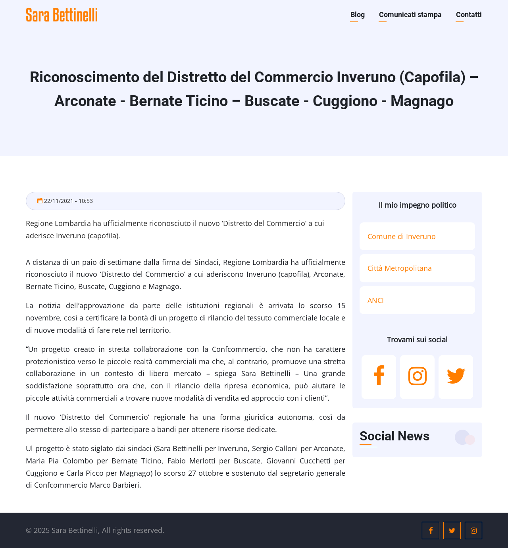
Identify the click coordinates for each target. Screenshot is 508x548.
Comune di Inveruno (402, 236)
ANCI (376, 300)
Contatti (469, 14)
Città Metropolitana (400, 268)
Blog (357, 14)
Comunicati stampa (410, 14)
